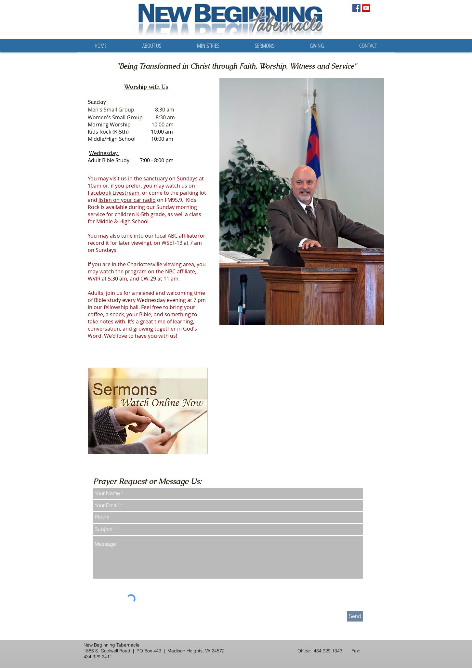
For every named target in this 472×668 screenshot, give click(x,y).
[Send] (355, 616)
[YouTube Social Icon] (366, 8)
